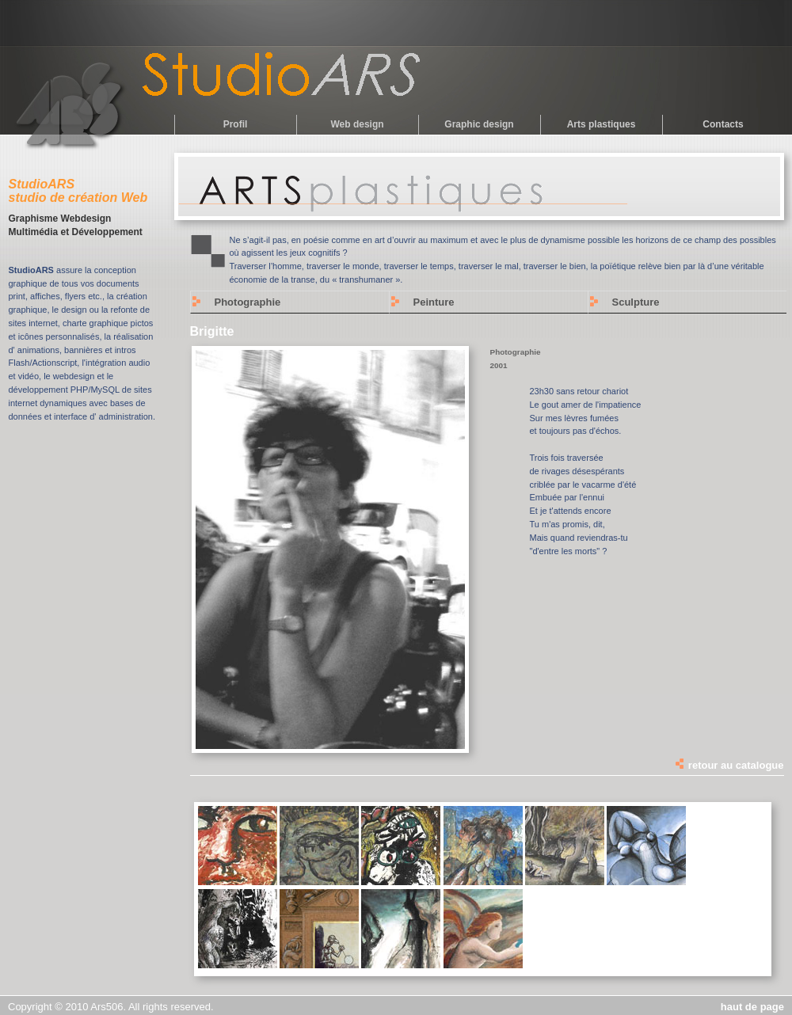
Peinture (434, 302)
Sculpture (636, 302)
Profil (235, 124)
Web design (356, 124)
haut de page (752, 1007)
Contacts (723, 124)
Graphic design (478, 124)
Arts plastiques (601, 124)
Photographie (248, 302)
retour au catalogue (728, 765)
